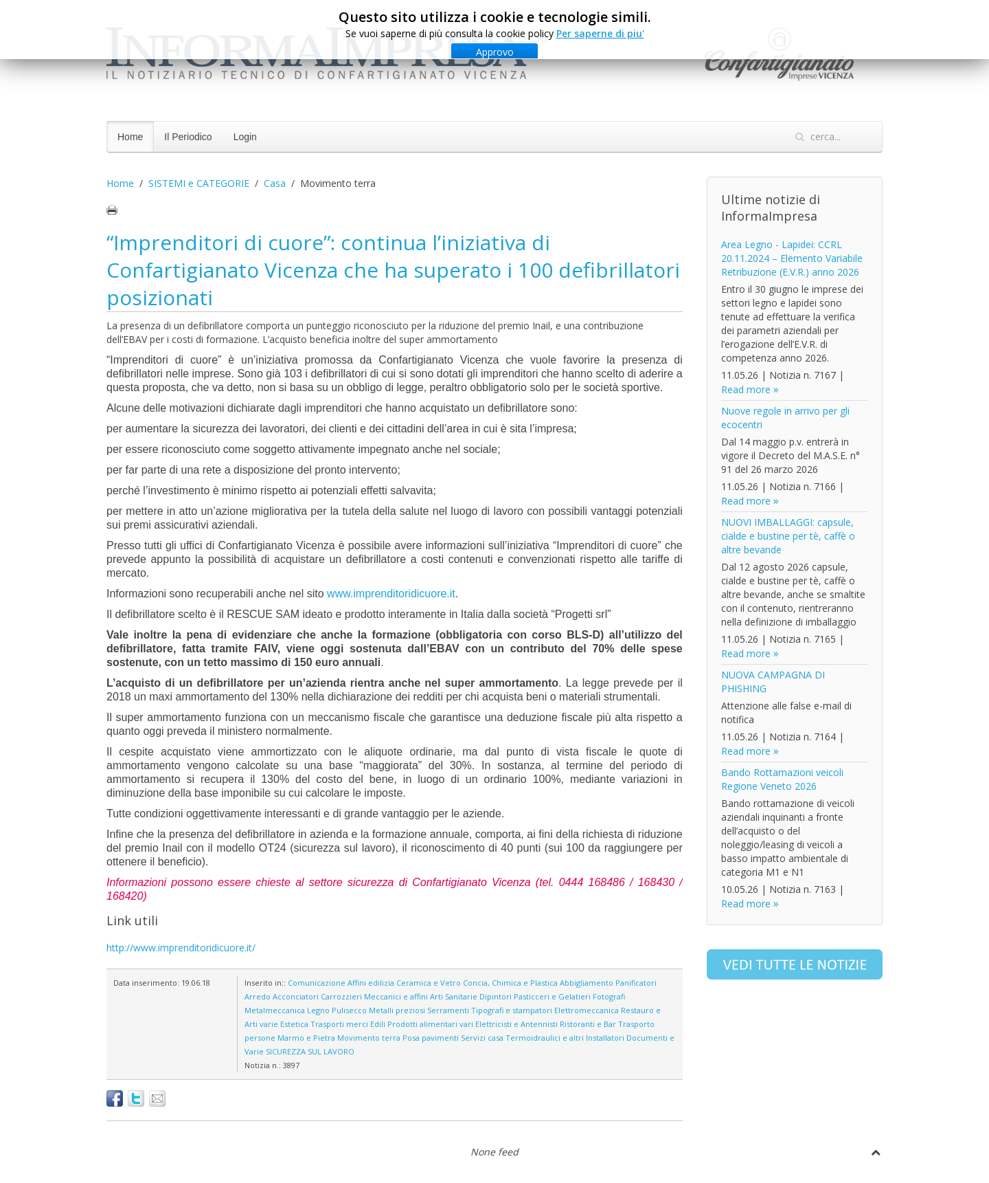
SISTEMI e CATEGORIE (198, 183)
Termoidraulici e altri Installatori (564, 1037)
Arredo (258, 996)
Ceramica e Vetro (428, 982)
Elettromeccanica (586, 1010)
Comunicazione (316, 982)
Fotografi (609, 996)
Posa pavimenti (430, 1037)
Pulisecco (349, 1010)
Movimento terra (368, 1037)
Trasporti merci (339, 1024)
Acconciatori (296, 996)
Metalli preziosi (397, 1010)
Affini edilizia (371, 982)
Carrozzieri (341, 996)
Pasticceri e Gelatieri (552, 996)
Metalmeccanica (275, 1010)
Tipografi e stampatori (511, 1010)
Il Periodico (188, 136)
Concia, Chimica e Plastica (510, 982)
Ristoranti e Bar (588, 1024)
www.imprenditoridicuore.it (391, 593)
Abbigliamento (586, 982)
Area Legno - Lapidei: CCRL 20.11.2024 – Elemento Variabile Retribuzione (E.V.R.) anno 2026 (792, 258)
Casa (275, 183)
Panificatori (636, 982)
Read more (746, 389)
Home (130, 136)
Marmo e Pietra (306, 1037)
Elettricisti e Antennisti (516, 1024)
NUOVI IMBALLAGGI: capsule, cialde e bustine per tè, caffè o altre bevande (788, 536)
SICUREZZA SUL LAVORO (310, 1051)
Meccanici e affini (396, 996)
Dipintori (495, 996)
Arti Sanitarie (453, 996)
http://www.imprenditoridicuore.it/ (180, 947)
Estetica (294, 1024)
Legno (318, 1010)
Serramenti (448, 1010)
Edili (377, 1024)
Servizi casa (482, 1037)
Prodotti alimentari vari (430, 1024)
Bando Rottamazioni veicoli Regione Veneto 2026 (782, 779)
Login (245, 136)
